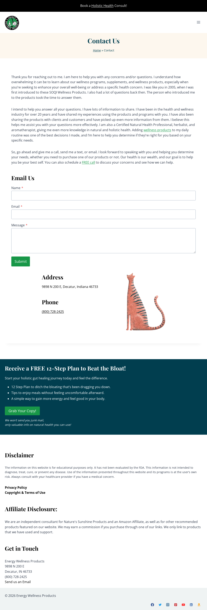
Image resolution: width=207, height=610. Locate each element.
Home (97, 50)
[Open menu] (198, 22)
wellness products (157, 130)
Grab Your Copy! (22, 410)
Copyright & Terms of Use (25, 492)
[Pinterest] (175, 604)
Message (19, 225)
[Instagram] (168, 604)
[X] (160, 604)
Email (16, 206)
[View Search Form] (200, 6)
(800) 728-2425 (53, 311)
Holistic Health (102, 5)
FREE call (88, 162)
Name (17, 188)
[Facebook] (152, 604)
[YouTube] (183, 604)
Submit (21, 261)
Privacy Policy (16, 487)
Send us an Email (18, 582)
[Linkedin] (191, 604)
